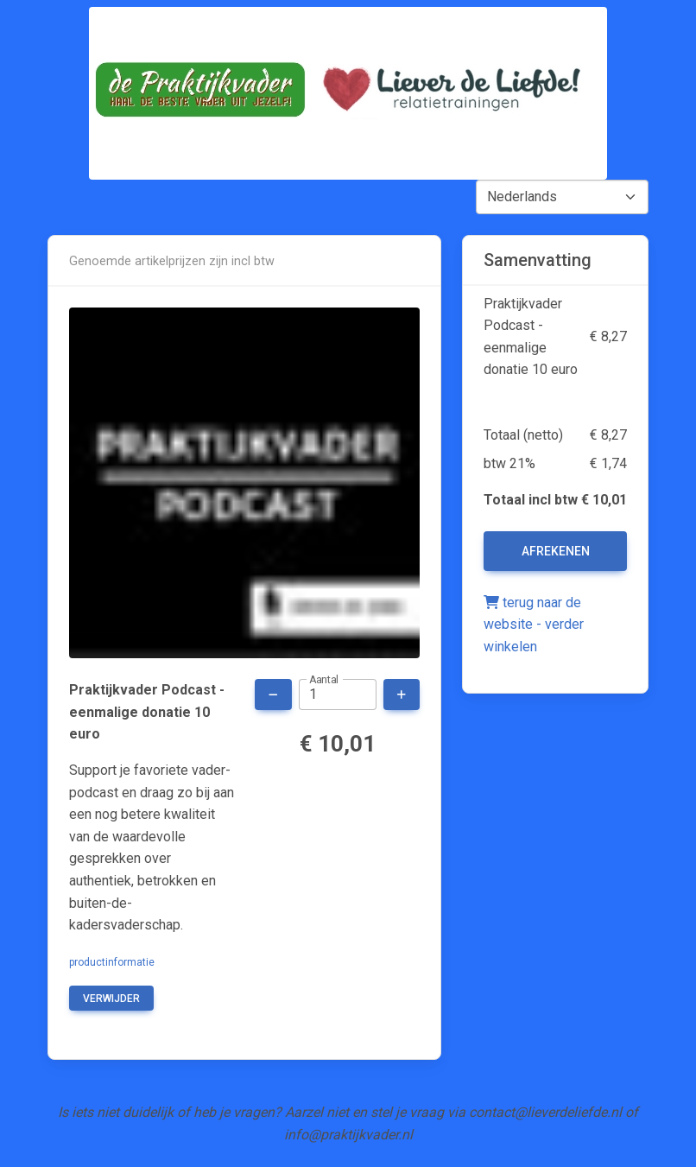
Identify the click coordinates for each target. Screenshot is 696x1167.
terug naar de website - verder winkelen (534, 624)
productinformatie (112, 962)
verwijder (111, 999)
